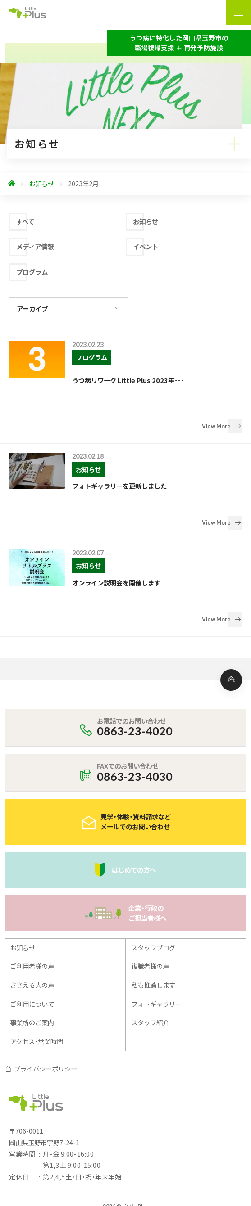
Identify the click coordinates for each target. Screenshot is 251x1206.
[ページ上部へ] (231, 614)
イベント (145, 246)
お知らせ (145, 221)
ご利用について (32, 938)
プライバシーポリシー (41, 1003)
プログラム (32, 271)
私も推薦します (153, 919)
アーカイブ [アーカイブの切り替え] (32, 308)
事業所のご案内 (32, 957)
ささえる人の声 (32, 919)
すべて (25, 221)
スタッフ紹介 (150, 957)
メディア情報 (35, 246)
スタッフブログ (153, 881)
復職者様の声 (150, 900)
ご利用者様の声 (32, 900)
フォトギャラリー (156, 938)
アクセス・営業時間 (36, 976)
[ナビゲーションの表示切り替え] (238, 12)
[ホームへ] (12, 184)
